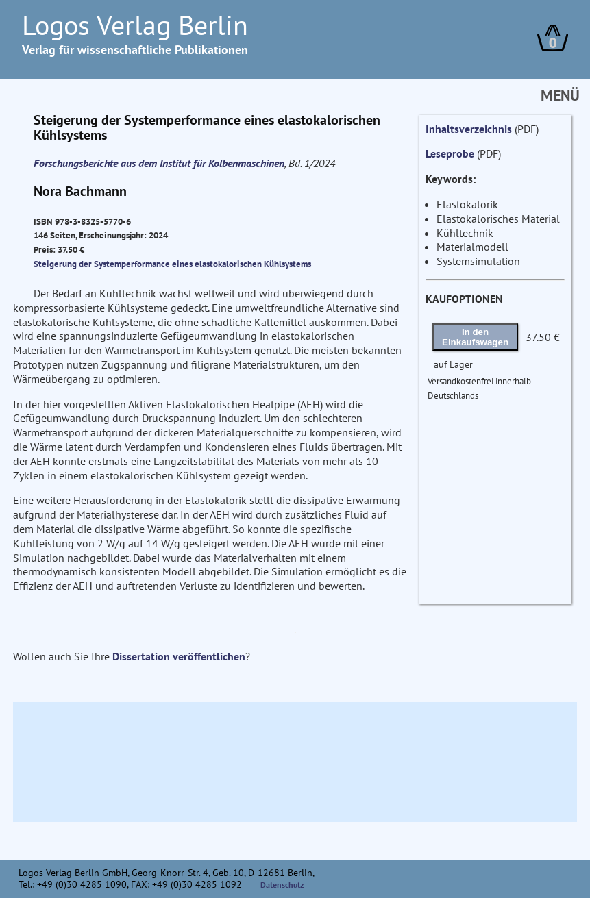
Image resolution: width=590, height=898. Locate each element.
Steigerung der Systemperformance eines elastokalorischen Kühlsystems (172, 264)
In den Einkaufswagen (475, 337)
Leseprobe (450, 153)
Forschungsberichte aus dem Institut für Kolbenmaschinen (159, 163)
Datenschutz (282, 885)
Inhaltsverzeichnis (469, 129)
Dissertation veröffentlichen (178, 656)
